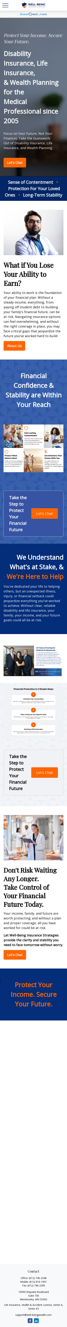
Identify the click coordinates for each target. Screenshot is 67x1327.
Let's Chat (44, 513)
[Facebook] (30, 1320)
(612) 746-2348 (37, 1278)
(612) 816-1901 (38, 1281)
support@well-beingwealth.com (33, 1315)
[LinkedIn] (36, 1320)
